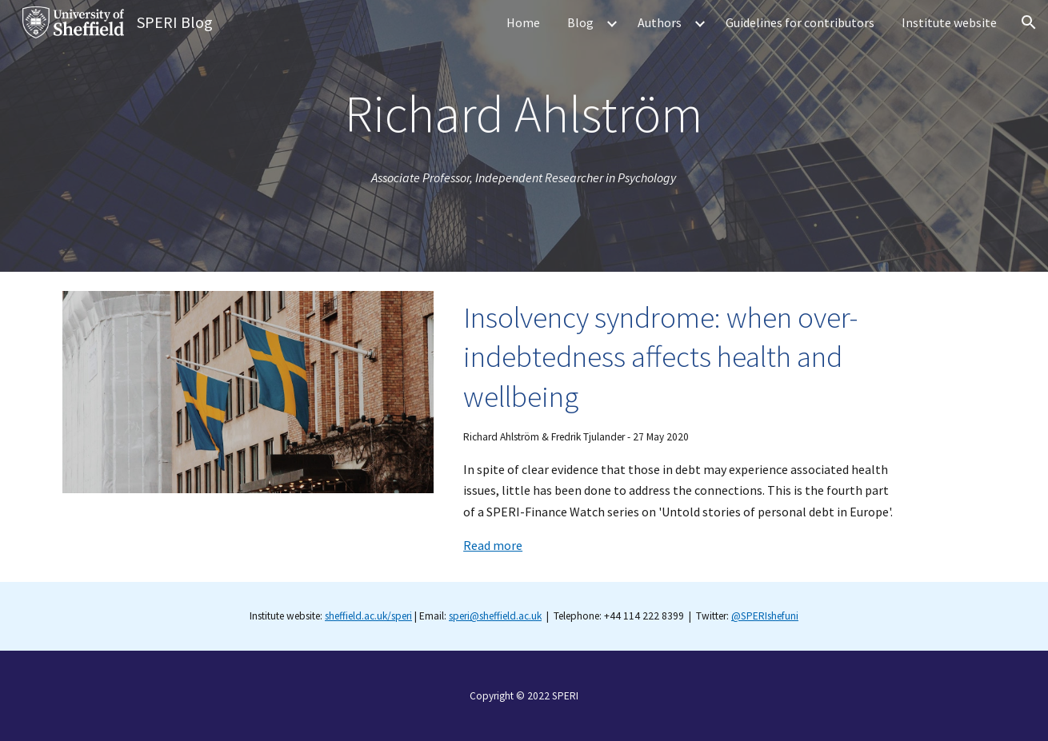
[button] (1029, 22)
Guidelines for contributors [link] (800, 22)
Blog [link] (580, 22)
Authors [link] (660, 22)
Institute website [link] (949, 22)
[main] (524, 114)
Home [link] (523, 22)
